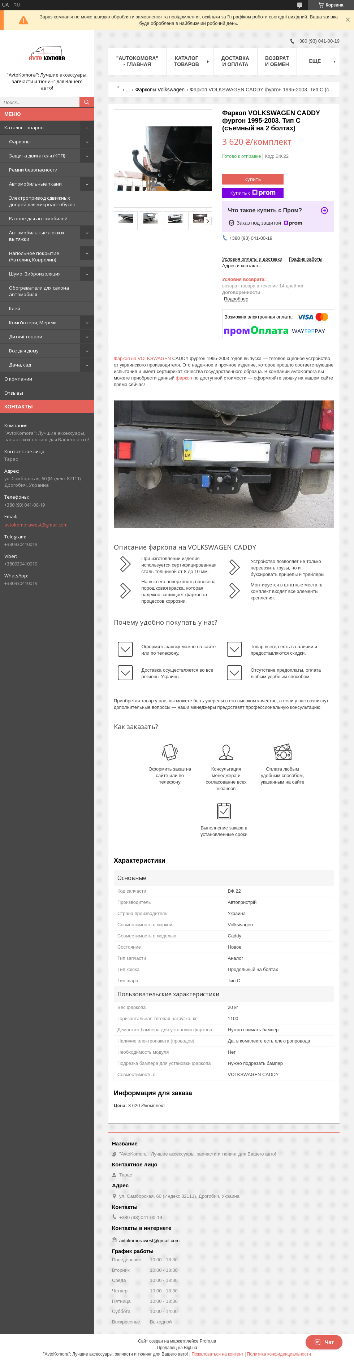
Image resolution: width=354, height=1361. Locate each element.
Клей (14, 308)
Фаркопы (20, 141)
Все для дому (24, 350)
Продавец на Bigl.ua (177, 1347)
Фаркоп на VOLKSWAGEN (142, 358)
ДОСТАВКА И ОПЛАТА (235, 61)
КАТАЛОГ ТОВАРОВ (186, 61)
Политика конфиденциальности (279, 1354)
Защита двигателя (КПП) (37, 155)
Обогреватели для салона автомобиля (39, 291)
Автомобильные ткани (35, 184)
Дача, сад (20, 364)
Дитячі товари (25, 336)
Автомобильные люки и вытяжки (36, 235)
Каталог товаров (24, 127)
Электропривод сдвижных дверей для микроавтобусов (42, 201)
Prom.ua (208, 1341)
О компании (18, 379)
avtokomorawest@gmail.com (36, 524)
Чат (324, 1342)
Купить (253, 179)
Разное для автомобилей (38, 218)
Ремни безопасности (33, 169)
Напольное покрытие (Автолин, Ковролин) (34, 256)
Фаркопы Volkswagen (160, 89)
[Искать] (86, 102)
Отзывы (13, 393)
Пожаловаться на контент (217, 1354)
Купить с (253, 193)
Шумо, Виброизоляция (35, 273)
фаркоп (184, 378)
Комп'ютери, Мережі (32, 322)
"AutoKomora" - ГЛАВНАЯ (137, 61)
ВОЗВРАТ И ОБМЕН (277, 61)
